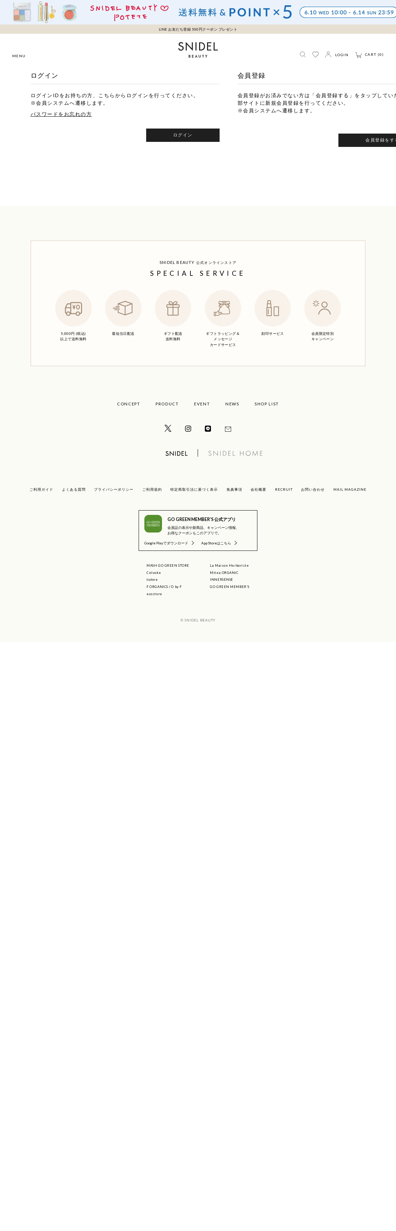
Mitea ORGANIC (224, 573)
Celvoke (154, 573)
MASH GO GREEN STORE (168, 565)
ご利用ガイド (41, 489)
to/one (152, 579)
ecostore (154, 594)
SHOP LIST (267, 403)
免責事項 (234, 489)
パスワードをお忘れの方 (61, 114)
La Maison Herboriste (229, 565)
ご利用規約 (152, 489)
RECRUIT (284, 489)
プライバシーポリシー (114, 489)
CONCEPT (128, 403)
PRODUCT (167, 403)
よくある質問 (74, 489)
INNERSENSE (221, 579)
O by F (176, 587)
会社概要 (258, 489)
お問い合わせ (313, 489)
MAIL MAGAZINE (349, 489)
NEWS (232, 403)
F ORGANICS (157, 587)
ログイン (183, 135)
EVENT (202, 403)
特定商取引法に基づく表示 (194, 489)
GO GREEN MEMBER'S (229, 587)
